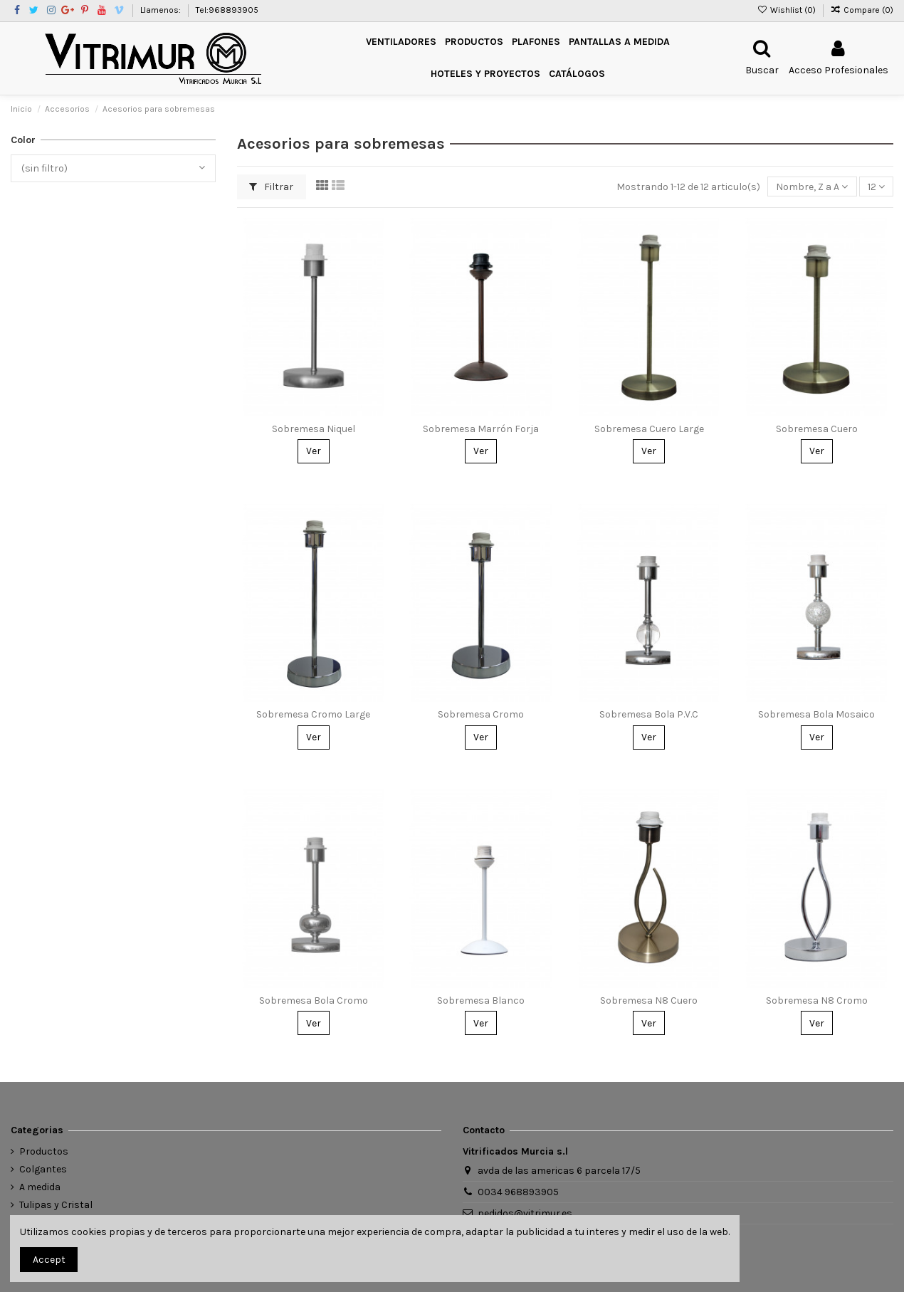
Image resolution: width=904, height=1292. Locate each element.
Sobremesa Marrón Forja (481, 429)
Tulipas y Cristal (56, 1205)
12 (876, 187)
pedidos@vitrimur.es (525, 1213)
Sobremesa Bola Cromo (313, 1000)
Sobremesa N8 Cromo (817, 1000)
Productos (43, 1151)
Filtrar (271, 187)
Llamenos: (161, 10)
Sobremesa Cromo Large (313, 714)
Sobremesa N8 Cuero (649, 1000)
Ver (313, 451)
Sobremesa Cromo (481, 714)
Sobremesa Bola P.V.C (648, 714)
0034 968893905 (518, 1192)
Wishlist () (787, 10)
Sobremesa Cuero (817, 429)
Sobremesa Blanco (481, 1000)
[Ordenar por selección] (811, 187)
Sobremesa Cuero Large (649, 429)
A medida (40, 1187)
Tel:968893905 (227, 10)
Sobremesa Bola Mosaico (816, 714)
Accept (49, 1260)
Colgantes (43, 1169)
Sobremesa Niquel (313, 429)
